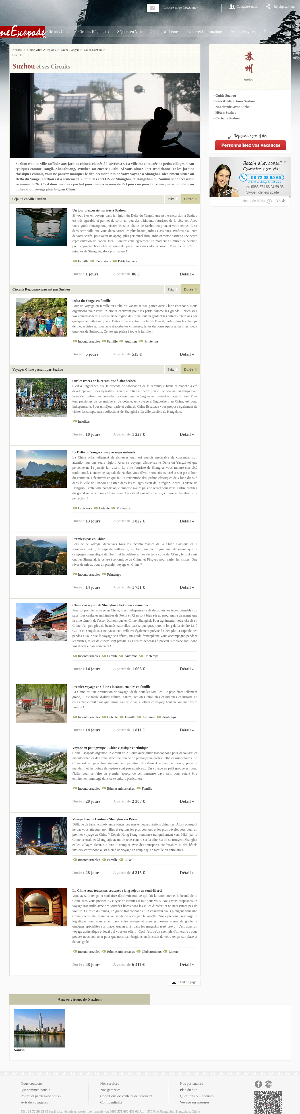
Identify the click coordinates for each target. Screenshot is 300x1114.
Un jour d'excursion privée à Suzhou (99, 205)
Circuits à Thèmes (164, 32)
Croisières (85, 503)
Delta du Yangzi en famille (92, 296)
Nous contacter (32, 1078)
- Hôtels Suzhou (225, 113)
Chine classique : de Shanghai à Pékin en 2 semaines (110, 600)
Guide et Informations (205, 32)
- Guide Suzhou (225, 95)
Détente (104, 503)
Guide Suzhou (93, 49)
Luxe (128, 855)
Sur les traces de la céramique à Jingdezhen (104, 376)
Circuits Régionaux (93, 32)
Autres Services (243, 32)
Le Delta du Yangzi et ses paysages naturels (104, 447)
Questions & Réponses (197, 1091)
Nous (268, 32)
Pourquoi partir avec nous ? (41, 1091)
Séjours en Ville (129, 32)
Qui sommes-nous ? (35, 1084)
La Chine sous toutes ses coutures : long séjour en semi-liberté (117, 885)
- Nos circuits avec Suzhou (233, 107)
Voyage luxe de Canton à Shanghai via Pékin (105, 814)
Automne (131, 336)
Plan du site (188, 1084)
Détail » (187, 269)
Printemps (151, 336)
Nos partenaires (191, 1078)
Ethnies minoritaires (121, 783)
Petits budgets (127, 256)
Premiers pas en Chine (89, 534)
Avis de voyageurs (34, 1097)
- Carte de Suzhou (227, 118)
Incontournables (89, 336)
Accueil (17, 49)
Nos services (109, 1078)
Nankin (19, 1045)
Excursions (103, 256)
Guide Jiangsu (70, 49)
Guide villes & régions (41, 49)
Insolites (84, 416)
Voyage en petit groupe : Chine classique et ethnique (110, 743)
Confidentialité (111, 1097)
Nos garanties (110, 1084)
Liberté (174, 947)
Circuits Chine (59, 32)
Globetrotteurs (152, 947)
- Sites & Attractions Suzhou (234, 101)
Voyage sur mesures (195, 1097)
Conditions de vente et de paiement (126, 1091)
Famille (83, 256)
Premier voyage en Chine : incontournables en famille (112, 682)
